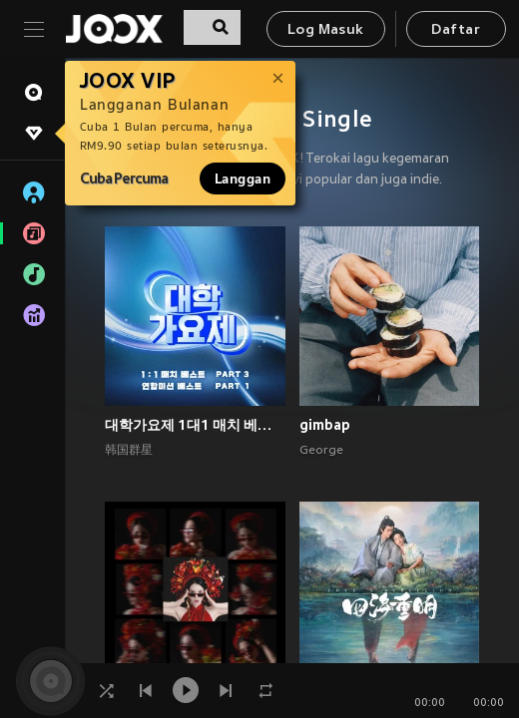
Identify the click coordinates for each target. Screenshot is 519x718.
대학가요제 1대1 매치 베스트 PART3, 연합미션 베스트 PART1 (195, 425)
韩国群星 (129, 451)
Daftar (455, 30)
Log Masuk (325, 30)
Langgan (242, 178)
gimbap (324, 425)
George (321, 451)
